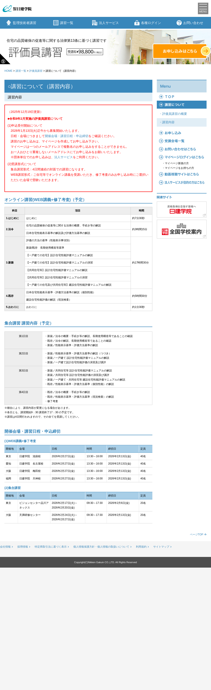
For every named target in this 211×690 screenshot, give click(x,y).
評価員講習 (35, 70)
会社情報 (5, 546)
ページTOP (196, 534)
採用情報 (22, 546)
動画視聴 (182, 174)
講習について (182, 105)
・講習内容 (167, 122)
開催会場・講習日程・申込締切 (66, 136)
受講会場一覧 (182, 141)
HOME (8, 70)
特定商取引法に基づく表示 (51, 546)
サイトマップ (161, 546)
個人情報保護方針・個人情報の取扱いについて (101, 546)
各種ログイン (147, 22)
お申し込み (182, 133)
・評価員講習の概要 (173, 114)
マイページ (182, 157)
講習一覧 (63, 22)
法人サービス (105, 22)
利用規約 (141, 546)
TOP (182, 96)
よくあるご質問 (182, 149)
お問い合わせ (190, 22)
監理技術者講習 (21, 22)
